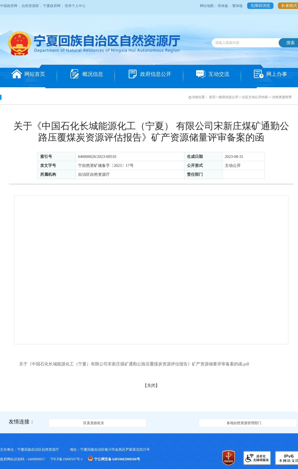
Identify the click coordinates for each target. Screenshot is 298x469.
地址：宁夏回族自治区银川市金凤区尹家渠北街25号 (110, 449)
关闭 (151, 385)
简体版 (223, 6)
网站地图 (207, 6)
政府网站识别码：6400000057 (23, 459)
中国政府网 (9, 6)
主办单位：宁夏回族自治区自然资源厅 (34, 449)
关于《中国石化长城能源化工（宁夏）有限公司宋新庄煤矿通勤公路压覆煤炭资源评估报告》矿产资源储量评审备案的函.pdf (134, 363)
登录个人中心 (75, 6)
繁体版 (237, 6)
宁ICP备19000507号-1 (67, 459)
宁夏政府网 (52, 6)
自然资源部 (31, 6)
